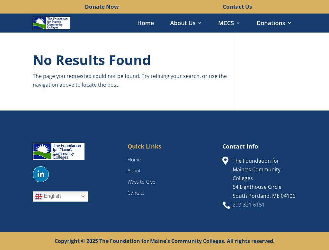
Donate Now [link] (102, 6)
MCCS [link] (226, 24)
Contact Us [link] (237, 6)
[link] (80, 6)
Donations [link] (270, 24)
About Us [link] (182, 24)
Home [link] (145, 24)
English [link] (48, 196)
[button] (41, 174)
